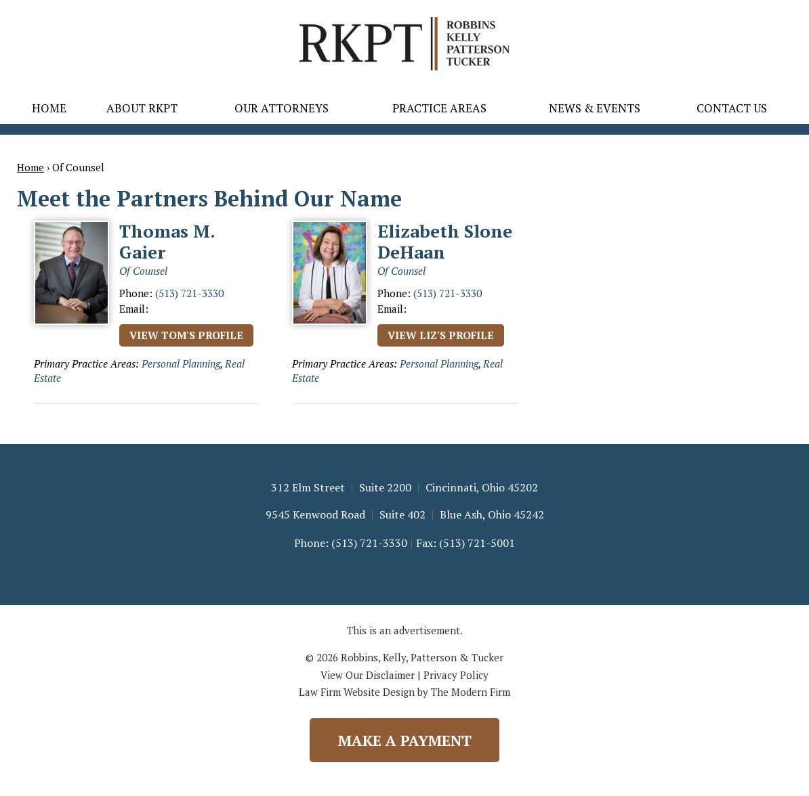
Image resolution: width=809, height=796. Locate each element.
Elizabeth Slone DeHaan (444, 241)
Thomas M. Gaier (167, 241)
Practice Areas (439, 108)
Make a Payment (405, 740)
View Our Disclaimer (367, 675)
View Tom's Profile (186, 335)
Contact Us (732, 108)
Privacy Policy (456, 675)
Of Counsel (143, 271)
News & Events (594, 108)
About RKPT (142, 108)
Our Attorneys (281, 108)
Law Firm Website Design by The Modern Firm (404, 692)
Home (49, 108)
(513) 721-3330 (189, 293)
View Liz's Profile (441, 335)
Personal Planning (181, 363)
